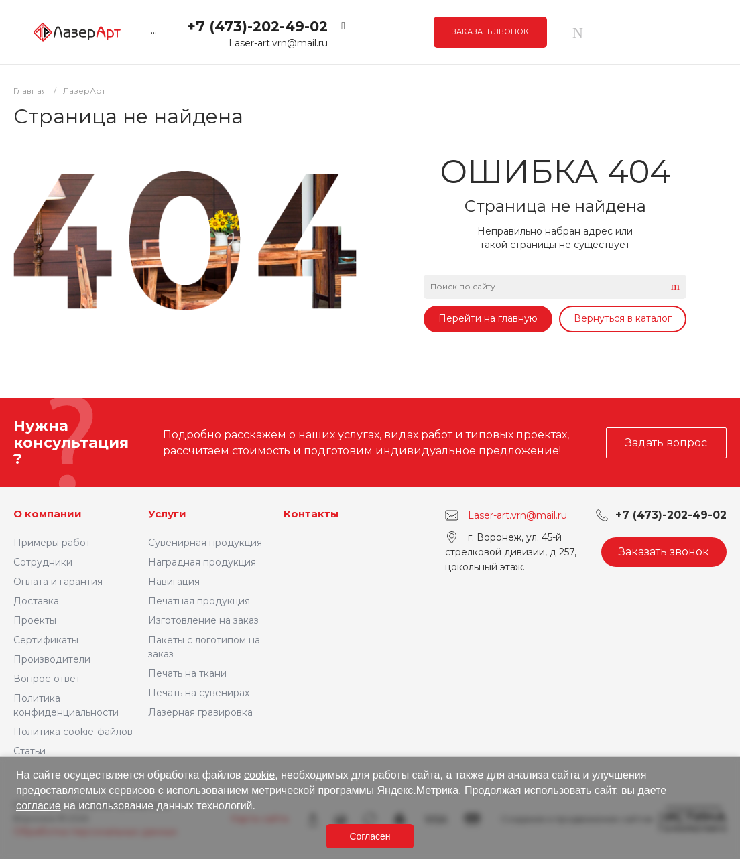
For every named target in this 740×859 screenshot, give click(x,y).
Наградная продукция (202, 562)
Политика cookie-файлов (73, 732)
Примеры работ (51, 543)
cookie (259, 775)
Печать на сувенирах (198, 693)
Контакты (311, 513)
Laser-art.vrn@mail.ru (278, 43)
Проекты (34, 620)
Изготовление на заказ (203, 620)
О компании (47, 513)
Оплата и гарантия (58, 582)
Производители (51, 659)
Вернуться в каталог (623, 318)
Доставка (36, 601)
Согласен (369, 836)
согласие (38, 805)
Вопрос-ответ (46, 679)
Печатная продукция (199, 601)
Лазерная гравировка (200, 712)
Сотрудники (42, 562)
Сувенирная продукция (205, 543)
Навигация (174, 582)
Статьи (29, 751)
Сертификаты (45, 640)
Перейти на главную (488, 318)
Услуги (167, 513)
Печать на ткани (187, 673)
